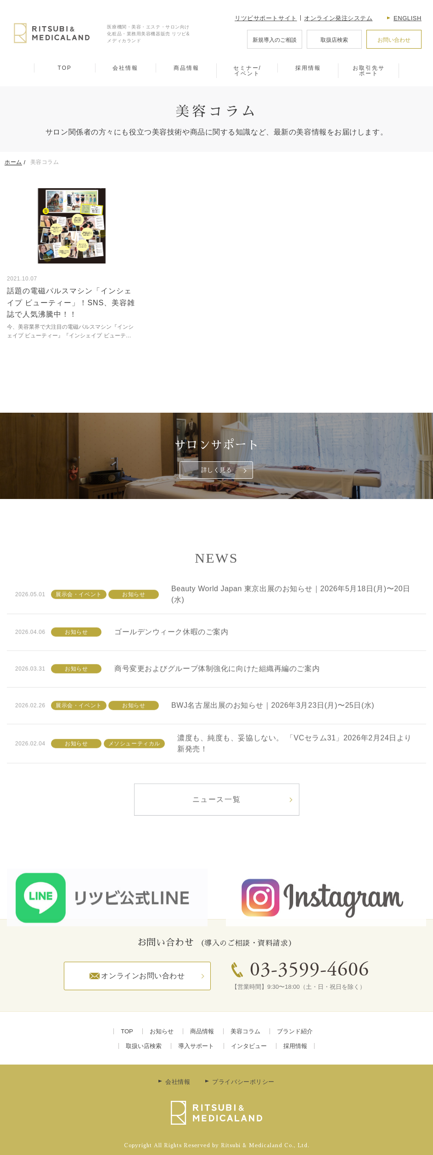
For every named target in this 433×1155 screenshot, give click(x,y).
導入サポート (196, 1046)
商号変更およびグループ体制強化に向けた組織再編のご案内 (217, 694)
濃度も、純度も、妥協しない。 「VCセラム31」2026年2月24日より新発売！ (294, 768)
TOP (65, 68)
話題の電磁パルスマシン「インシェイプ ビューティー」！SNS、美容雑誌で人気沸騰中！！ (71, 302)
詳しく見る (216, 469)
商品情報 (186, 68)
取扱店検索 (334, 40)
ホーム (13, 162)
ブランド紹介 (295, 1031)
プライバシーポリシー (243, 1081)
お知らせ (162, 1031)
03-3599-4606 (309, 971)
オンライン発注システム (338, 18)
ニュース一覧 (216, 824)
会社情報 (125, 68)
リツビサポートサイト (266, 18)
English (408, 18)
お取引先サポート (369, 71)
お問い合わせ (394, 40)
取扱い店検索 (144, 1046)
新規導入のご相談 (275, 40)
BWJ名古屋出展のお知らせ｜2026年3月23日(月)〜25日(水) (272, 730)
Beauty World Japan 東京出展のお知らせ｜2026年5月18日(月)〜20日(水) (291, 619)
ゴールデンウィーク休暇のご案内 (171, 657)
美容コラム (245, 1031)
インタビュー (249, 1046)
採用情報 (308, 68)
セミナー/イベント (247, 71)
